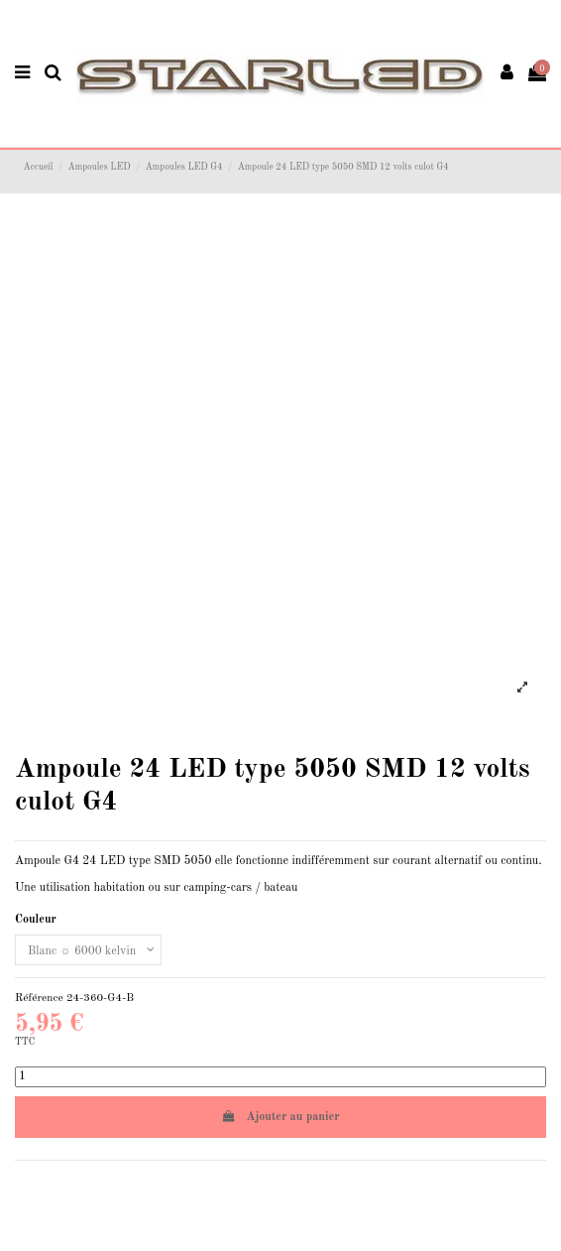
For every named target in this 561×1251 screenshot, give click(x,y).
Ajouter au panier (281, 1116)
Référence (39, 998)
